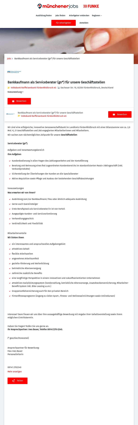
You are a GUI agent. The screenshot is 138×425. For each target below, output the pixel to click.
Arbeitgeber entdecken (79, 15)
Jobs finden (60, 15)
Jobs (9, 58)
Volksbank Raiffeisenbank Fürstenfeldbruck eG (33, 87)
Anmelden (84, 23)
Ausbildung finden (44, 15)
